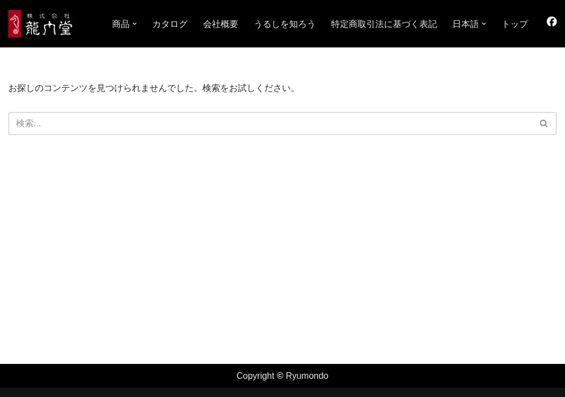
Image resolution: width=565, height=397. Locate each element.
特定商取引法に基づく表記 (384, 24)
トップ (515, 24)
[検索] (270, 123)
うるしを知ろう (285, 24)
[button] (134, 24)
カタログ (170, 24)
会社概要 (220, 24)
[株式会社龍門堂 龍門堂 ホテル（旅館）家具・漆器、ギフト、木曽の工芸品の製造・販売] (41, 23)
